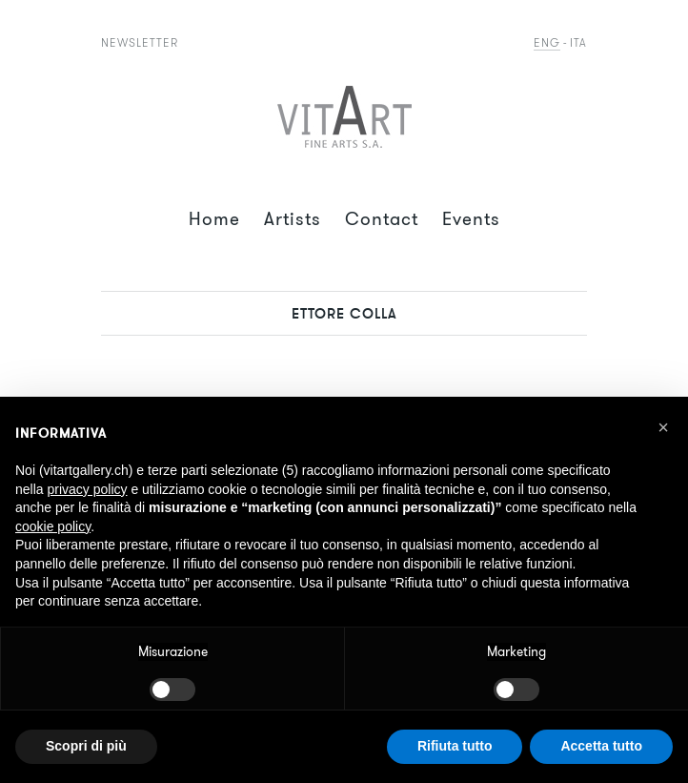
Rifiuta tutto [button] (455, 745)
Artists (292, 219)
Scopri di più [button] (86, 745)
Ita (578, 42)
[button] (663, 427)
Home (214, 219)
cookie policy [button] (53, 526)
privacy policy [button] (87, 489)
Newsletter (139, 42)
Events (471, 219)
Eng (547, 42)
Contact (381, 219)
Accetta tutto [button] (601, 745)
